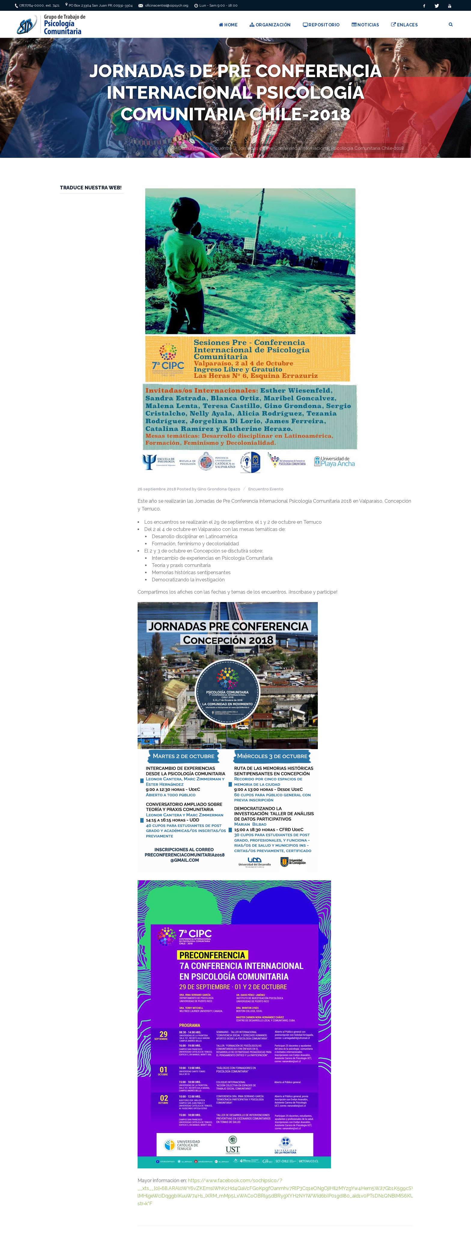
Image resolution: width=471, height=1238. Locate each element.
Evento (277, 489)
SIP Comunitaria (187, 148)
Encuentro (221, 148)
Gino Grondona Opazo (218, 489)
